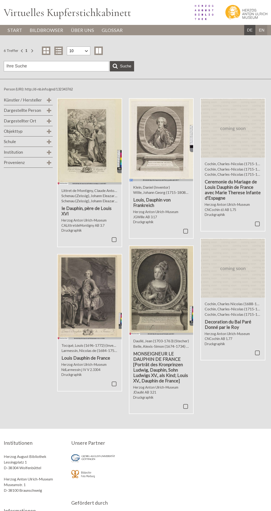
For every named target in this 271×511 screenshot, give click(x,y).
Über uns (82, 30)
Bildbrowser (46, 30)
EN (261, 30)
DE (250, 30)
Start (15, 30)
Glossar (112, 30)
